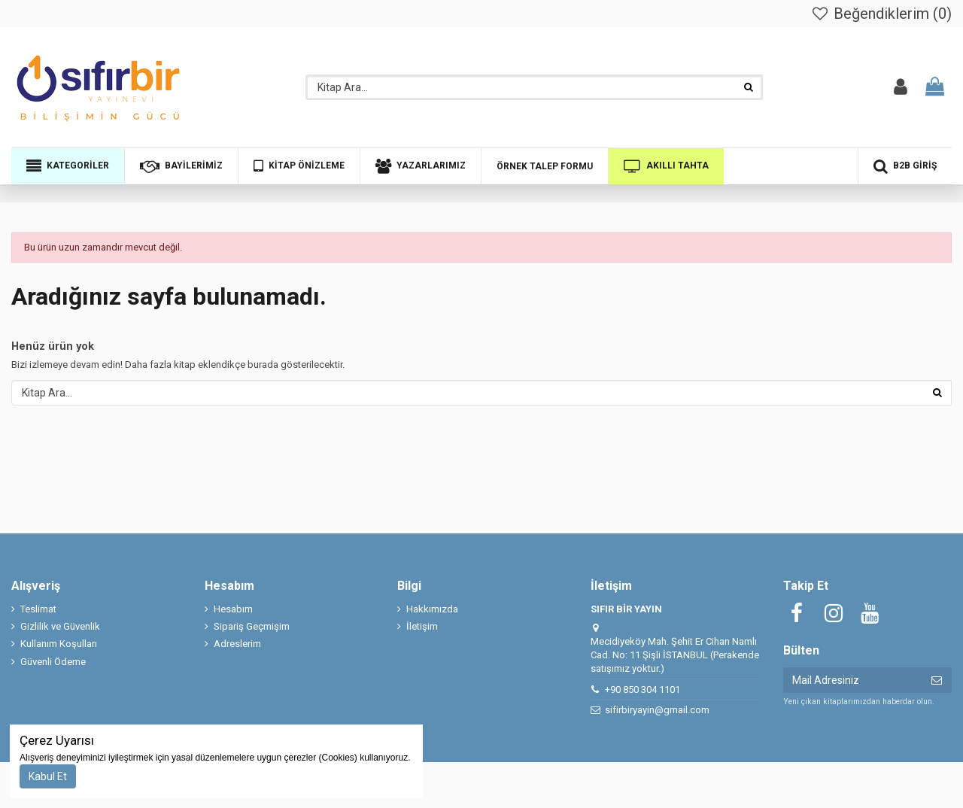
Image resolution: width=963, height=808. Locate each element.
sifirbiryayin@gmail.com (657, 709)
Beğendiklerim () (881, 14)
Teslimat (38, 609)
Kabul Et (48, 776)
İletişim (422, 626)
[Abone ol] (937, 680)
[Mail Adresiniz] (852, 680)
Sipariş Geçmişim (252, 626)
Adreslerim (237, 643)
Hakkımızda (432, 609)
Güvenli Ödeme (53, 661)
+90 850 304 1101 (642, 689)
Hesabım (233, 609)
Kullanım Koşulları (58, 643)
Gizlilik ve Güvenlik (60, 626)
